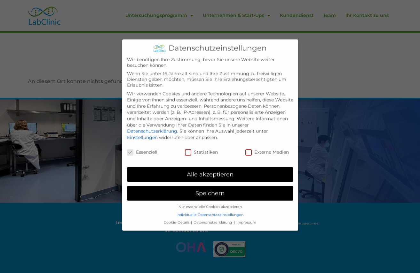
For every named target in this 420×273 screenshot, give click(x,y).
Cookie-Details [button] (177, 211)
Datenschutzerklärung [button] (213, 211)
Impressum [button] (246, 211)
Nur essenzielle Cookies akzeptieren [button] (210, 195)
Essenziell (142, 141)
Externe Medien (267, 141)
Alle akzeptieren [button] (210, 163)
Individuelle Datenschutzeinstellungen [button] (210, 203)
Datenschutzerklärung (152, 120)
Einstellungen (142, 126)
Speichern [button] (210, 181)
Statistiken (201, 141)
